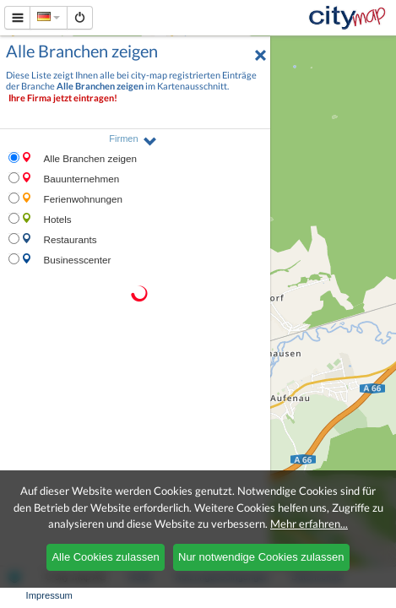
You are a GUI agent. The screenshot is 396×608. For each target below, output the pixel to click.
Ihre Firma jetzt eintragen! (62, 97)
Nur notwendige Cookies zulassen (261, 557)
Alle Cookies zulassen (105, 557)
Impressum (49, 595)
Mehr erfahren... (309, 523)
